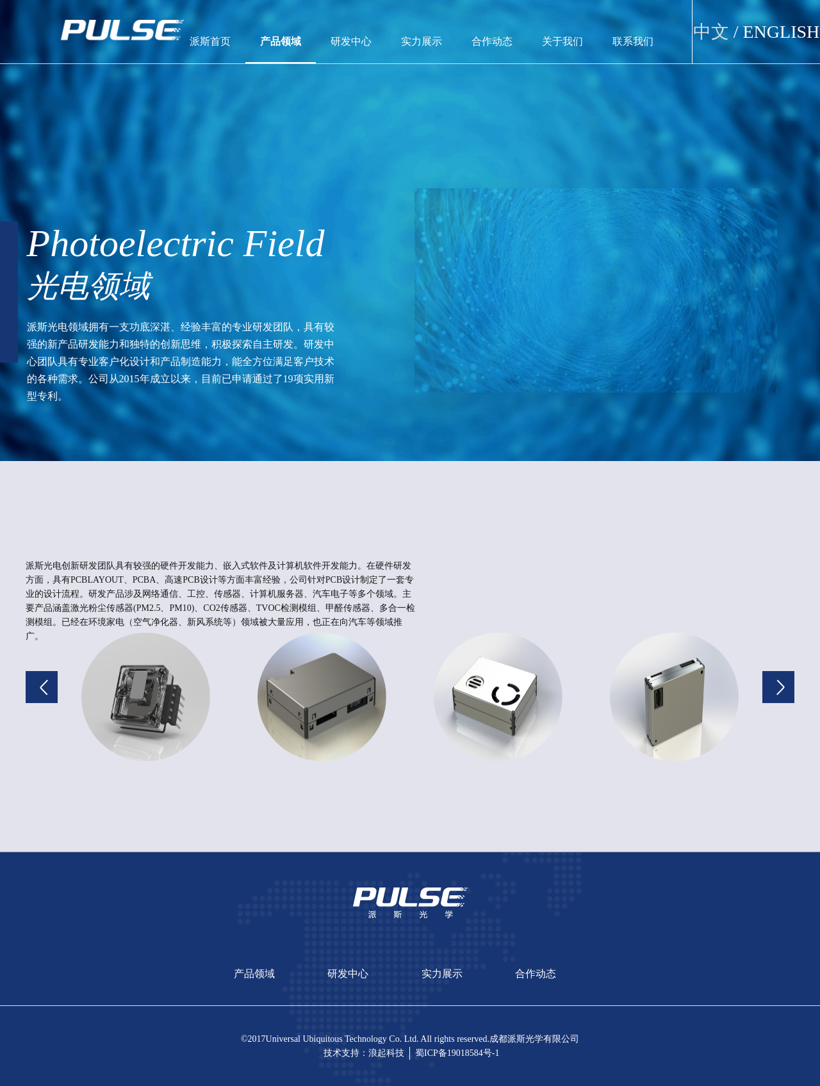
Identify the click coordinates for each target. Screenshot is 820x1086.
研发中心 (351, 41)
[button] (42, 687)
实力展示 (421, 41)
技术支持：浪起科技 (364, 1053)
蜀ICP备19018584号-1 (457, 1053)
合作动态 (492, 41)
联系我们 (632, 41)
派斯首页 (210, 41)
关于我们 (562, 41)
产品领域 (280, 41)
